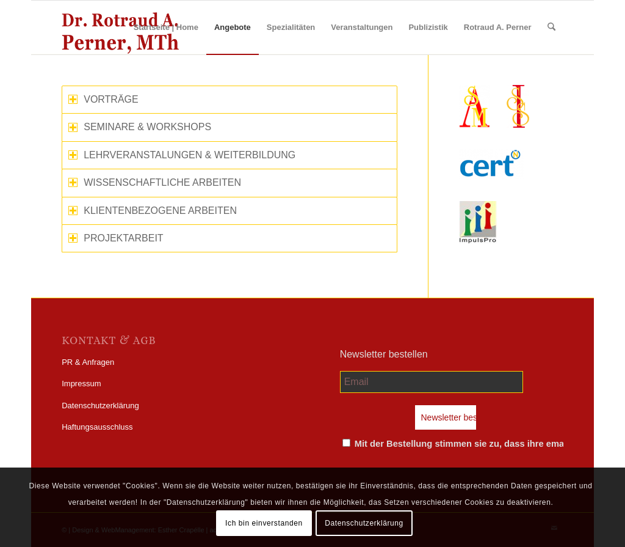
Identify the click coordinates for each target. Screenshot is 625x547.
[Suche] (551, 27)
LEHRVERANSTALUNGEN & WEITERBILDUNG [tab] (181, 155)
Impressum (81, 383)
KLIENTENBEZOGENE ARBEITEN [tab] (152, 210)
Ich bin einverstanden (264, 523)
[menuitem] (166, 27)
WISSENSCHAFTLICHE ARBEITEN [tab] (154, 182)
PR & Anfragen (88, 362)
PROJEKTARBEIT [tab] (115, 238)
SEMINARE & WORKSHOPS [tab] (139, 127)
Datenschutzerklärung (100, 405)
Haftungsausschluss (97, 426)
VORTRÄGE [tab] (103, 99)
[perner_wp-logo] (120, 27)
